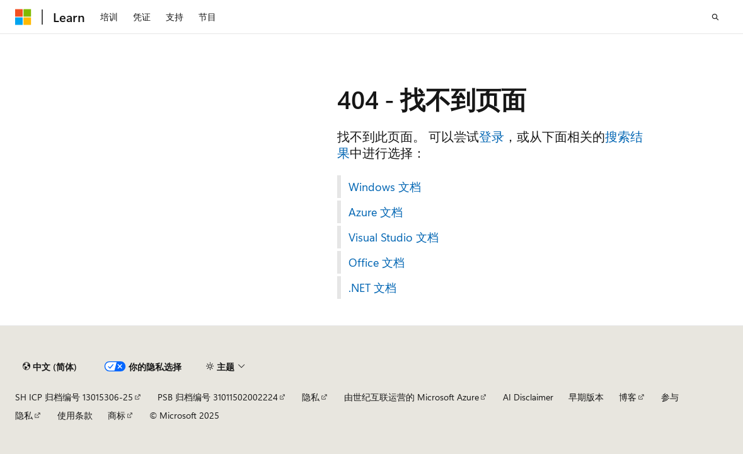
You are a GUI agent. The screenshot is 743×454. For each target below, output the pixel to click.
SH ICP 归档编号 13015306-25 (74, 397)
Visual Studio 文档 (393, 237)
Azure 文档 (375, 211)
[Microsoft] (23, 17)
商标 (116, 415)
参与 (670, 397)
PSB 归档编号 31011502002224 (218, 397)
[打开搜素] (715, 17)
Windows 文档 (384, 186)
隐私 (311, 397)
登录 (491, 135)
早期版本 (586, 397)
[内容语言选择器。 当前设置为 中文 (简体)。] (49, 366)
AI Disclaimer (528, 397)
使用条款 (75, 415)
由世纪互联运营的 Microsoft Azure (411, 397)
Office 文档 (376, 262)
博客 (627, 397)
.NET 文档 (372, 287)
